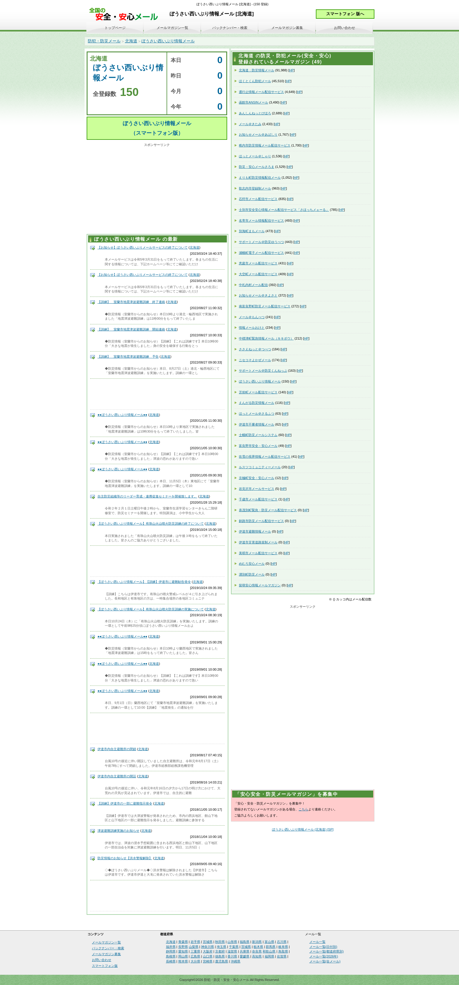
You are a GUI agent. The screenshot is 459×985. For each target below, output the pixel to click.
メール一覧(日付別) (323, 946)
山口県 (208, 956)
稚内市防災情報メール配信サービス (264, 145)
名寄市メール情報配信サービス (261, 220)
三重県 (195, 951)
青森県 (183, 941)
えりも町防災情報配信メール (260, 177)
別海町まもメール (252, 231)
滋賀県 (232, 951)
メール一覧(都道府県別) (326, 951)
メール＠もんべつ (252, 317)
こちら (303, 809)
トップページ (115, 28)
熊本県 (183, 961)
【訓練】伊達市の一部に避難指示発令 (124, 803)
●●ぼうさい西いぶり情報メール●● (122, 414)
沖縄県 (235, 961)
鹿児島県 (221, 961)
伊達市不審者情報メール (256, 424)
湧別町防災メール (252, 574)
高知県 (257, 956)
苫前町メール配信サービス (258, 392)
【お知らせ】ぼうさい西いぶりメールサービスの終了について (142, 247)
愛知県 (183, 951)
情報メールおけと (252, 327)
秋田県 (220, 941)
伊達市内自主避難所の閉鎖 (116, 749)
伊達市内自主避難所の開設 (116, 776)
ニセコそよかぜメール (255, 360)
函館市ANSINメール (253, 102)
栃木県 (258, 946)
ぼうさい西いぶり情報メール (168, 41)
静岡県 (171, 951)
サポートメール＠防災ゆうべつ (261, 242)
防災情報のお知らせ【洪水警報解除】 (124, 858)
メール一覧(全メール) (324, 961)
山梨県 (193, 946)
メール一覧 (317, 941)
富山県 (269, 941)
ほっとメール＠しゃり (255, 156)
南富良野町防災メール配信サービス (264, 306)
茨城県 (246, 946)
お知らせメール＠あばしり (258, 134)
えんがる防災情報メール (256, 402)
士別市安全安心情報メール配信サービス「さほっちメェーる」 (284, 209)
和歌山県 (269, 951)
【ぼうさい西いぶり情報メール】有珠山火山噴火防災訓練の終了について (150, 523)
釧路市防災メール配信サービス (261, 521)
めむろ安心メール (252, 563)
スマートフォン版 (105, 965)
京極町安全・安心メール (256, 478)
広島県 (195, 956)
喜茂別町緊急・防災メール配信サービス (268, 510)
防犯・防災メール (104, 41)
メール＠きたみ (250, 124)
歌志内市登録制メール (255, 188)
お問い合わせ (344, 28)
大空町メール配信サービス (258, 274)
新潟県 (257, 941)
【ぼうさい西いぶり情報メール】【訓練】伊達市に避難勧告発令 (144, 581)
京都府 (220, 951)
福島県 (244, 941)
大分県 (195, 961)
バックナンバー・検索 (229, 28)
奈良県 (257, 951)
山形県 (232, 941)
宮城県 (208, 941)
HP (291, 70)
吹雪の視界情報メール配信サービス (264, 456)
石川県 (282, 941)
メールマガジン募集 (287, 28)
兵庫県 (244, 951)
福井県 (171, 946)
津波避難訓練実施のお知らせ (118, 830)
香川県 (232, 956)
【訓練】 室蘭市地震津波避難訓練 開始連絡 (131, 329)
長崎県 (171, 961)
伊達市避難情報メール (255, 531)
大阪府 (208, 951)
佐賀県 (282, 956)
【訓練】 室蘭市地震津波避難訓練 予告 (128, 356)
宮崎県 (208, 961)
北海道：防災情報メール (256, 70)
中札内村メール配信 (253, 285)
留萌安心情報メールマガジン (260, 585)
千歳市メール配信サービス (258, 499)
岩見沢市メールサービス (256, 488)
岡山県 (183, 956)
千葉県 (234, 946)
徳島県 (220, 956)
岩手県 (195, 941)
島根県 (171, 956)
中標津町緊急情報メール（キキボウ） (266, 338)
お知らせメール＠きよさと (258, 295)
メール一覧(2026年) (323, 956)
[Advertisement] (157, 189)
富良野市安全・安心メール (258, 445)
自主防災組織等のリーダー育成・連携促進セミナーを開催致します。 (147, 496)
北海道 (131, 41)
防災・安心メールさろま (256, 166)
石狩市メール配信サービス (258, 199)
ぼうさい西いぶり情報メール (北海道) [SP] (303, 829)
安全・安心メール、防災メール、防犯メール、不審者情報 (126, 14)
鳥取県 (283, 951)
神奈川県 (207, 946)
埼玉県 (221, 946)
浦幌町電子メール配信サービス (261, 252)
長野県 (183, 946)
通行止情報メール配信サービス (261, 92)
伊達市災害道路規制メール (258, 542)
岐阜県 (283, 946)
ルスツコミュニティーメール (260, 467)
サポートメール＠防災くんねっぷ (263, 370)
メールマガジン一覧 (172, 28)
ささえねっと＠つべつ (255, 349)
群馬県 (270, 946)
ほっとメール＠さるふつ (256, 413)
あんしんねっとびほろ (255, 113)
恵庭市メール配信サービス (258, 263)
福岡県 (269, 956)
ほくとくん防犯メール (255, 81)
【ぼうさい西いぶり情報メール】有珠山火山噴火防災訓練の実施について (150, 609)
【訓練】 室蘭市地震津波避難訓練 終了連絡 (131, 302)
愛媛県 (244, 956)
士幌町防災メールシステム (258, 435)
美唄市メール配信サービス (258, 553)
